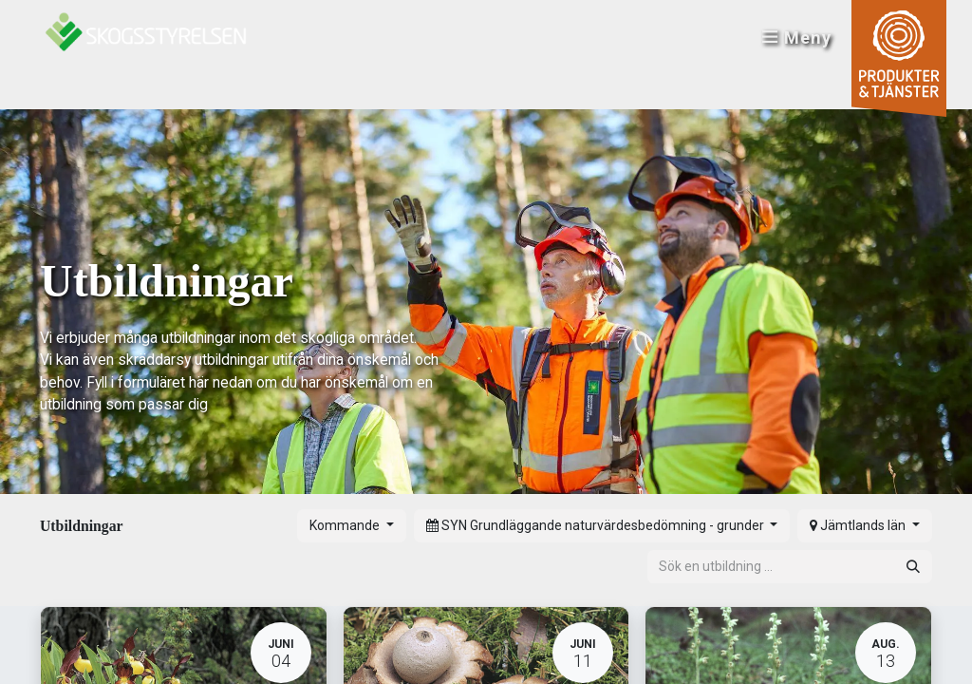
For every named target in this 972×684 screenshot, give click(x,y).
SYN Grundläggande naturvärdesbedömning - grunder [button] (596, 525)
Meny (795, 38)
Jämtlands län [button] (859, 525)
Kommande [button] (346, 525)
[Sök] (913, 566)
